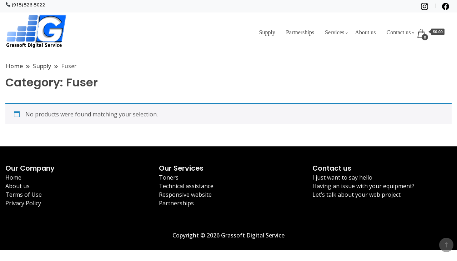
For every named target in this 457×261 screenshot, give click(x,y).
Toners (169, 177)
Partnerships (300, 32)
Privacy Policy (23, 203)
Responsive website (185, 195)
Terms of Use (23, 195)
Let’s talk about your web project (356, 195)
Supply (267, 32)
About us (365, 32)
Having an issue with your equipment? (363, 186)
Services (334, 32)
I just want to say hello (342, 177)
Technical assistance (186, 186)
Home (13, 177)
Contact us (398, 32)
